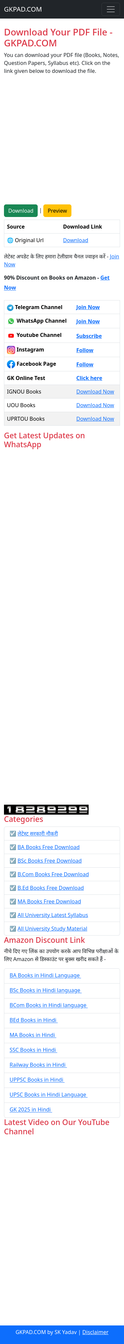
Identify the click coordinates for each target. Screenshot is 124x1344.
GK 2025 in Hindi (31, 1109)
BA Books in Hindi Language (45, 975)
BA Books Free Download (49, 847)
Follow (85, 350)
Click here (89, 378)
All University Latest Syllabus (53, 915)
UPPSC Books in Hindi (37, 1080)
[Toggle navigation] (111, 9)
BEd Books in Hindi (34, 1020)
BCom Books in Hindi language (49, 1005)
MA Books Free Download (49, 901)
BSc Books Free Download (50, 860)
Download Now (95, 391)
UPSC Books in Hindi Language (49, 1095)
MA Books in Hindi (33, 1035)
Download (20, 210)
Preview (57, 210)
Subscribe (89, 336)
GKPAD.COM (23, 9)
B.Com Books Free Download (53, 874)
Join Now (88, 307)
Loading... (62, 627)
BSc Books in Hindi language (46, 990)
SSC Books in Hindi (33, 1050)
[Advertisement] (62, 142)
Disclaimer (95, 1332)
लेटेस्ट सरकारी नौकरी (38, 833)
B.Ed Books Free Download (51, 887)
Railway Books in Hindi (38, 1065)
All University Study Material (52, 928)
